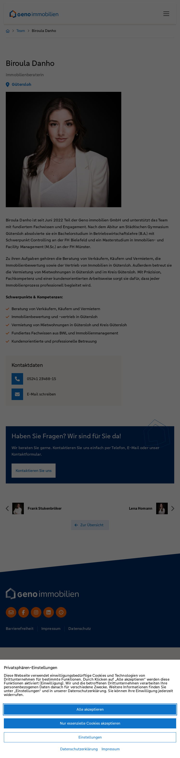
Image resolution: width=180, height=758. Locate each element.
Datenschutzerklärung (79, 749)
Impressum (111, 749)
